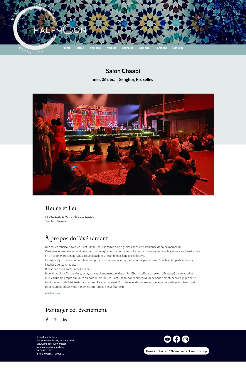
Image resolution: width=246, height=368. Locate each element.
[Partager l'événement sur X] (56, 319)
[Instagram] (185, 339)
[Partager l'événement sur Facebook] (47, 319)
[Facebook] (176, 339)
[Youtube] (167, 339)
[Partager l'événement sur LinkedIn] (65, 319)
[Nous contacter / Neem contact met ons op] (176, 351)
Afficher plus (52, 293)
